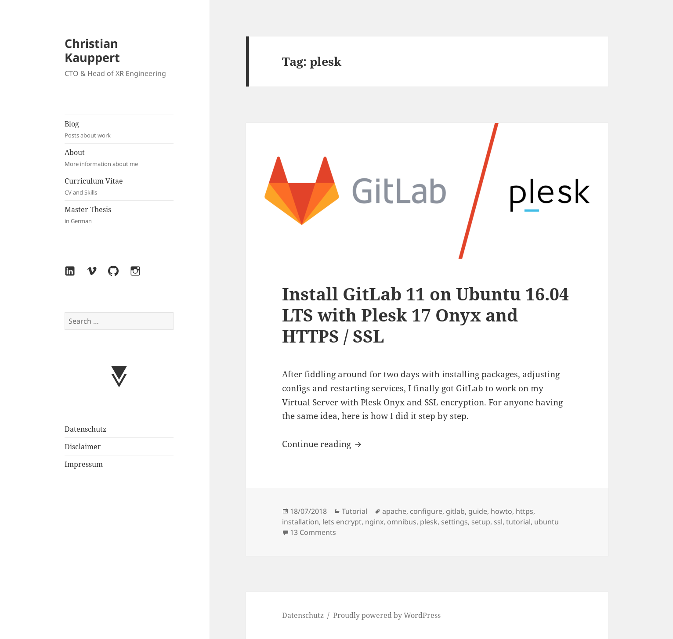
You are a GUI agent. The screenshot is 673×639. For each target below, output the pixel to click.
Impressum (84, 464)
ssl (498, 522)
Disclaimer (83, 446)
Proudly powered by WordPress (387, 615)
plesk (429, 522)
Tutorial (354, 511)
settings (454, 522)
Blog (119, 129)
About (119, 158)
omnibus (401, 522)
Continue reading (323, 444)
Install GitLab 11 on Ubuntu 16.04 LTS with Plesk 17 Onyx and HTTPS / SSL (425, 314)
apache (394, 511)
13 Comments (313, 532)
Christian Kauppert (92, 50)
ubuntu (546, 522)
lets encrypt (342, 522)
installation (300, 522)
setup (480, 522)
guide (477, 511)
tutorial (518, 522)
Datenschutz (85, 429)
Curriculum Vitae (119, 186)
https (524, 511)
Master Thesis (119, 215)
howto (501, 511)
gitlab (455, 511)
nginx (374, 522)
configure (426, 511)
